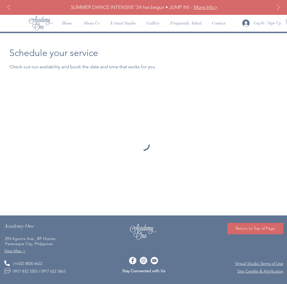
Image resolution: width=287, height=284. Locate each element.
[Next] (278, 8)
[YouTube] (154, 260)
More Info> (205, 7)
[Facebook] (132, 260)
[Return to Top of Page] (255, 228)
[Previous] (8, 8)
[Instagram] (143, 260)
